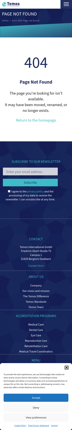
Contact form (36, 266)
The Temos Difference (36, 296)
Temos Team (36, 307)
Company (36, 286)
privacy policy (35, 192)
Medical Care (36, 325)
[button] (66, 368)
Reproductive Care (36, 341)
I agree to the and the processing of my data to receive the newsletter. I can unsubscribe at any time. (30, 195)
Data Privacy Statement (38, 425)
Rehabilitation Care (36, 346)
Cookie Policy (20, 425)
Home (5, 20)
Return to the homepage (36, 120)
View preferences (36, 417)
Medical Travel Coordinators (36, 352)
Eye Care (36, 335)
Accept (36, 397)
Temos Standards (36, 302)
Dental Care (36, 330)
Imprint (54, 425)
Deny (36, 407)
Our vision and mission (36, 291)
